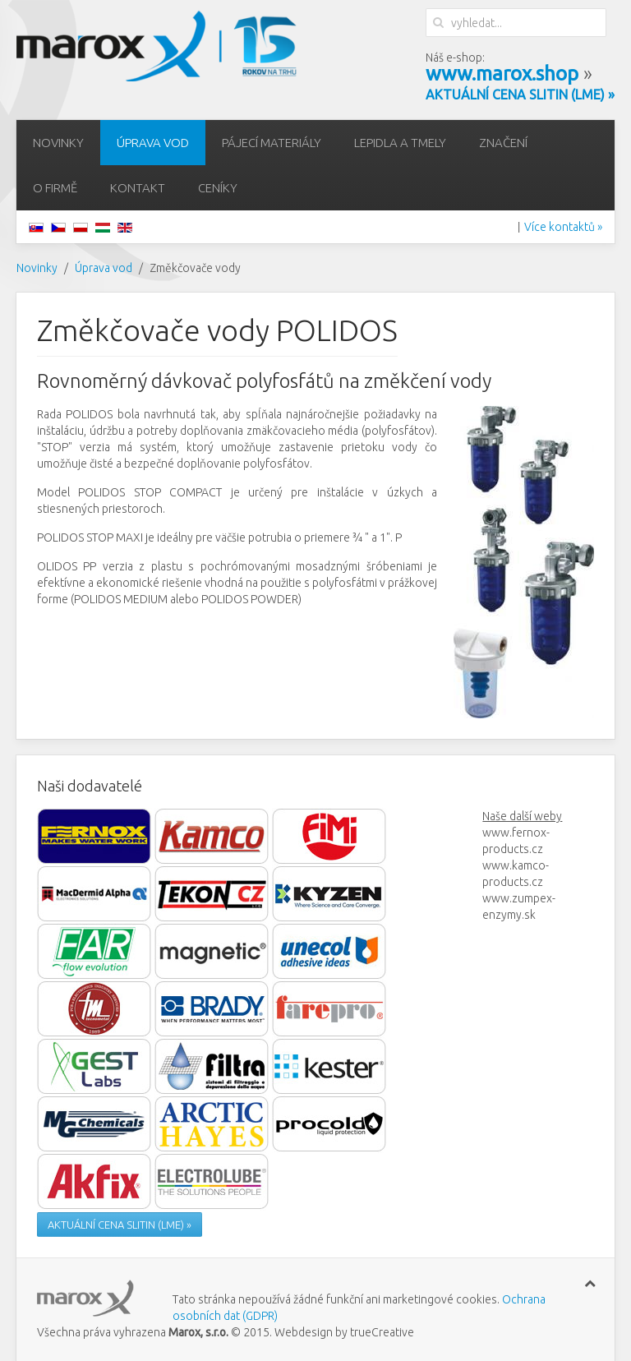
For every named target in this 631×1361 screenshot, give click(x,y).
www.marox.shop (502, 73)
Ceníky (217, 188)
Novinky (58, 143)
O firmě (55, 188)
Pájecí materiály (271, 143)
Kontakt (137, 188)
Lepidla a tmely (400, 143)
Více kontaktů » (563, 226)
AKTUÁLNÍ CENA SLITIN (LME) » (119, 1224)
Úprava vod (153, 143)
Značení (503, 143)
